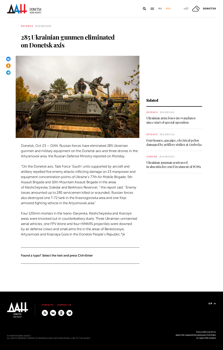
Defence (27, 26)
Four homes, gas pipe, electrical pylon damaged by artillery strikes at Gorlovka (173, 142)
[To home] (24, 8)
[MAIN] (69, 312)
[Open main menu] (152, 9)
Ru (160, 8)
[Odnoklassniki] (8, 65)
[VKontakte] (8, 59)
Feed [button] (168, 8)
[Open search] (144, 9)
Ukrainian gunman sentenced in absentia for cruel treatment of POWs (173, 164)
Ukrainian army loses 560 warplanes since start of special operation (170, 120)
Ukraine (151, 156)
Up (212, 303)
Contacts (47, 305)
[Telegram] (8, 72)
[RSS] (45, 312)
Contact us (64, 305)
